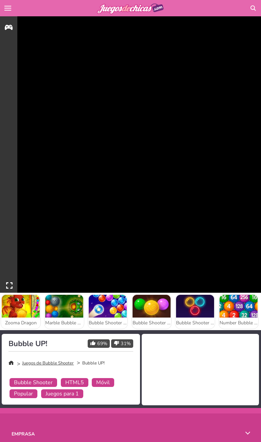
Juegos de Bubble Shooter (48, 363)
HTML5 (74, 382)
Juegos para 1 (62, 393)
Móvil (103, 382)
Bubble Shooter (33, 382)
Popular (23, 393)
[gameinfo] (9, 28)
